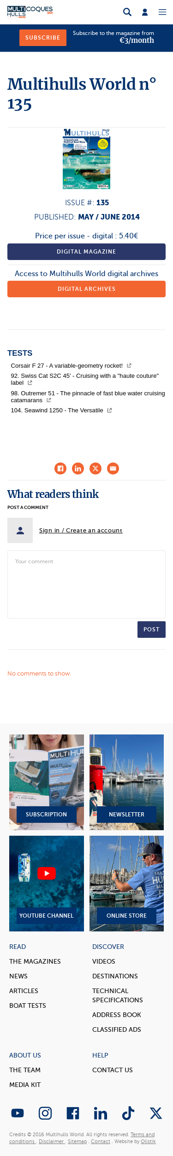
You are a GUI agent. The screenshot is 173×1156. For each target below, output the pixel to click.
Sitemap (77, 1141)
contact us (112, 1070)
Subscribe (42, 38)
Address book (116, 1015)
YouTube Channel (46, 883)
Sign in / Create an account (81, 530)
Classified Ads (116, 1029)
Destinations (115, 976)
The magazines (35, 961)
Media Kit (25, 1084)
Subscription (46, 782)
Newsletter (126, 782)
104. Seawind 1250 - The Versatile (61, 410)
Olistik (148, 1141)
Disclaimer (52, 1141)
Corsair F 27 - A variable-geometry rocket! (71, 365)
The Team (25, 1070)
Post (151, 629)
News (18, 976)
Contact (100, 1141)
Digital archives (87, 289)
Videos (103, 961)
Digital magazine (86, 252)
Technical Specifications (117, 996)
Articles (23, 991)
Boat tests (27, 1005)
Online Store (126, 883)
